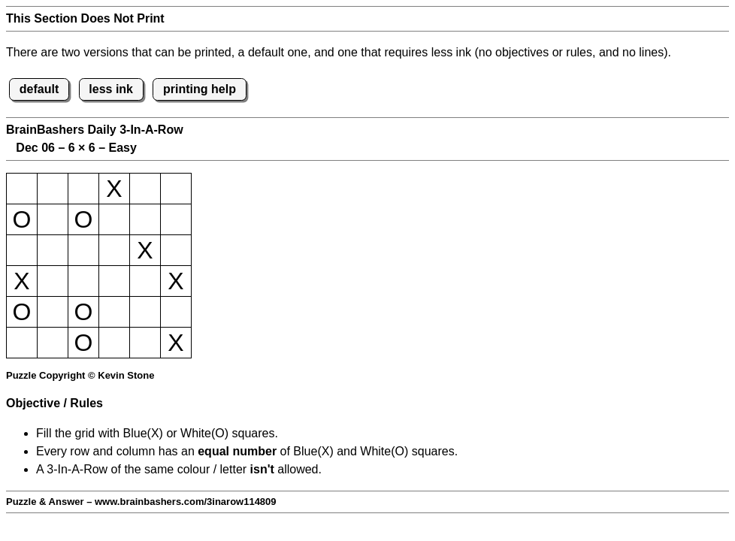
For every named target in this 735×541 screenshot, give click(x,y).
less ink (111, 89)
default (39, 89)
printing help (199, 89)
